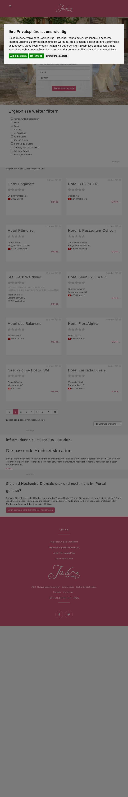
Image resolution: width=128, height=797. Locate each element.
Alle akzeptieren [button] (18, 56)
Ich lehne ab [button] (36, 56)
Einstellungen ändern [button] (57, 56)
